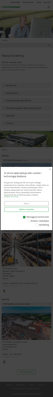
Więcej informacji (12, 196)
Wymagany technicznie (37, 216)
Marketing (44, 224)
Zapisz (26, 203)
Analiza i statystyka (39, 220)
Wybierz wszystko (26, 209)
